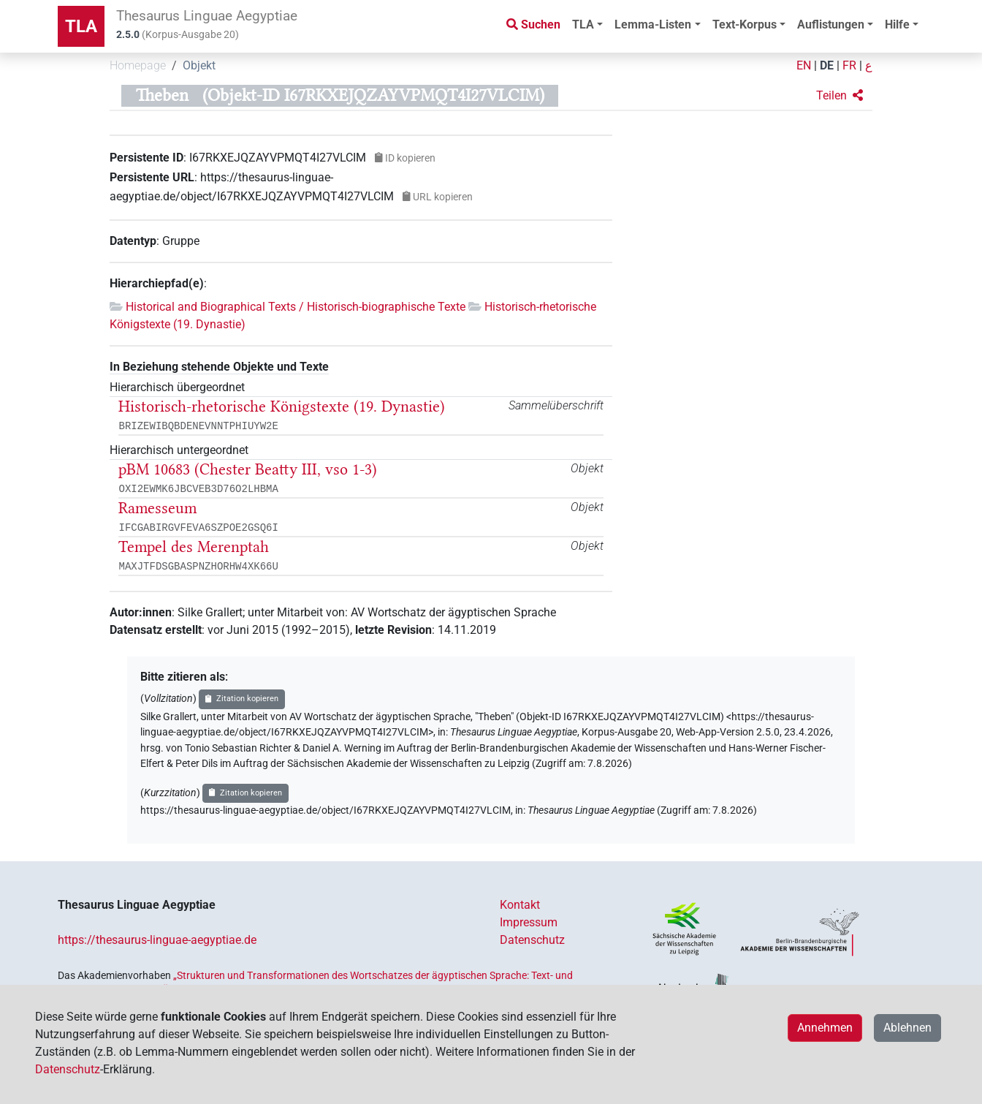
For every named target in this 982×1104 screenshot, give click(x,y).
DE (827, 65)
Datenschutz (532, 940)
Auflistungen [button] (830, 24)
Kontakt (520, 905)
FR (849, 65)
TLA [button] (583, 24)
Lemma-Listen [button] (652, 24)
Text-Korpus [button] (744, 24)
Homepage (138, 65)
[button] (839, 96)
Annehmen (825, 1028)
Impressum (528, 922)
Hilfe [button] (897, 24)
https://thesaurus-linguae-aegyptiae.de (157, 940)
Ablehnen (907, 1028)
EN (803, 65)
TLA (81, 26)
